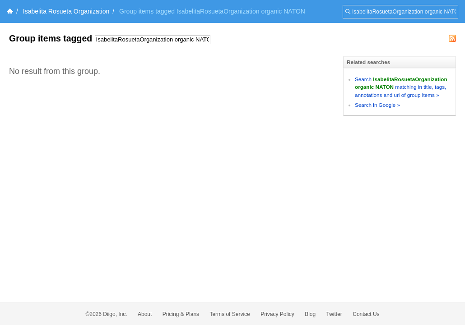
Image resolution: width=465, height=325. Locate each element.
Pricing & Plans (181, 314)
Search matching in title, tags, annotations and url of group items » (401, 87)
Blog (310, 314)
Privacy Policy (277, 314)
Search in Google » (377, 105)
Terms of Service (229, 314)
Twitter (334, 314)
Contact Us (366, 314)
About (145, 314)
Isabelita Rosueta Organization (66, 11)
